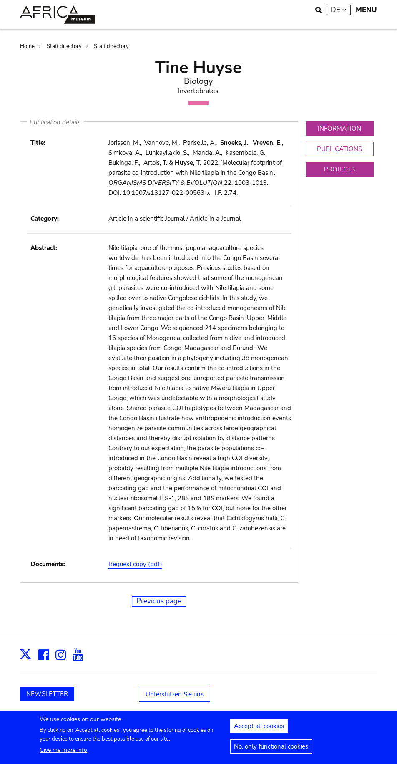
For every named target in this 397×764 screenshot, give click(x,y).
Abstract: (43, 248)
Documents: (47, 564)
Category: (44, 218)
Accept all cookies (259, 730)
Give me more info (63, 754)
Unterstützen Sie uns (175, 694)
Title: (37, 143)
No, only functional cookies (271, 750)
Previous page (158, 601)
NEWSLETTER (47, 694)
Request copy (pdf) (135, 564)
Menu (366, 10)
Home (27, 46)
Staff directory (64, 46)
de (341, 10)
